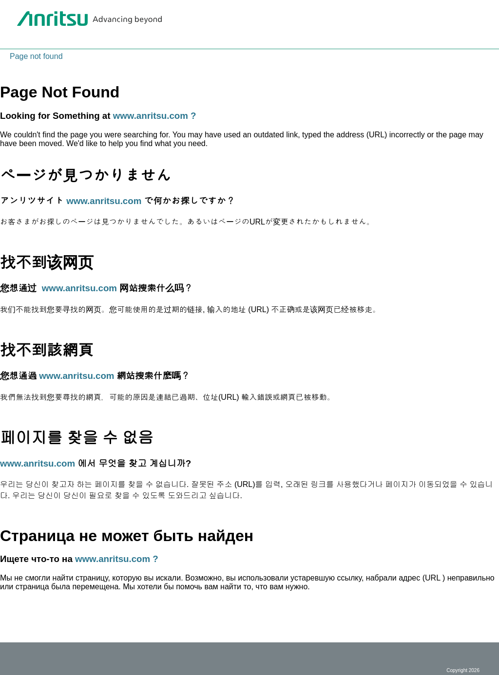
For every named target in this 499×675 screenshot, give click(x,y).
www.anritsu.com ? (154, 116)
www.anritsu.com (103, 201)
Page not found (36, 56)
